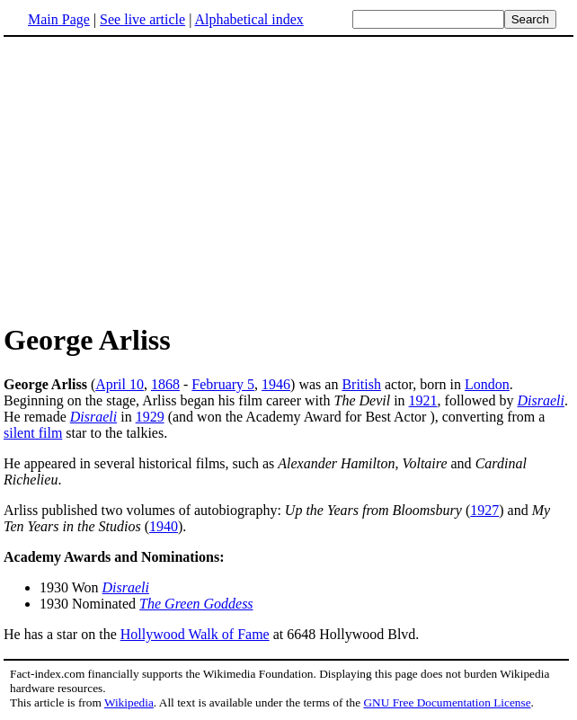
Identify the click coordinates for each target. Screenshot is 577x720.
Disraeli (540, 400)
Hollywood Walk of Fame (195, 634)
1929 (150, 416)
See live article (142, 19)
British (361, 384)
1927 (484, 510)
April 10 (119, 384)
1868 (165, 384)
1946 (276, 384)
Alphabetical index (248, 19)
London (487, 384)
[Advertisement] (155, 179)
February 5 (222, 384)
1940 (163, 526)
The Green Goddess (196, 603)
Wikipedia (129, 702)
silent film (33, 432)
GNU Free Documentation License (446, 702)
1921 (423, 400)
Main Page (59, 19)
